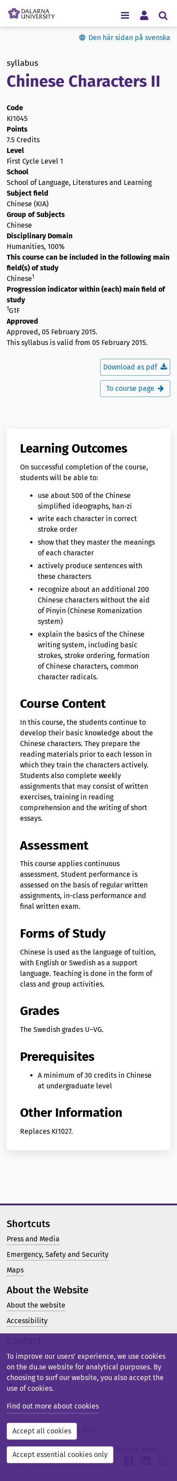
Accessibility (27, 1320)
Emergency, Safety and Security (58, 1254)
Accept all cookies (41, 1431)
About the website (36, 1305)
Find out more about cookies (53, 1406)
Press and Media (33, 1239)
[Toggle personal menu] (144, 15)
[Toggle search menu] (163, 15)
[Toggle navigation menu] (124, 15)
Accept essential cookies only (60, 1454)
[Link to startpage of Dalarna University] (31, 11)
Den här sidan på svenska (129, 37)
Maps (15, 1270)
